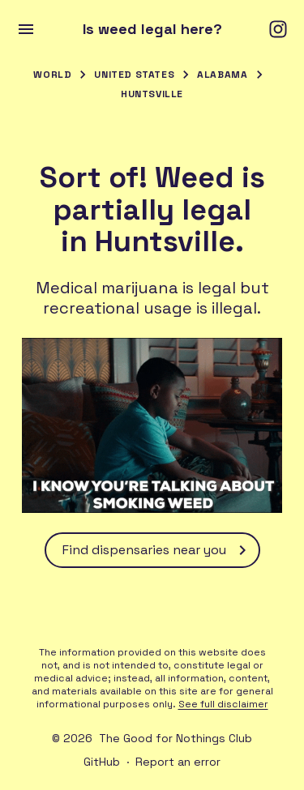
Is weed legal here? (152, 29)
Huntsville (152, 94)
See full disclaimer (223, 704)
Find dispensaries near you (157, 550)
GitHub (101, 761)
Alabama (222, 74)
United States (134, 74)
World (52, 74)
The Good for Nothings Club (175, 738)
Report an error (178, 761)
